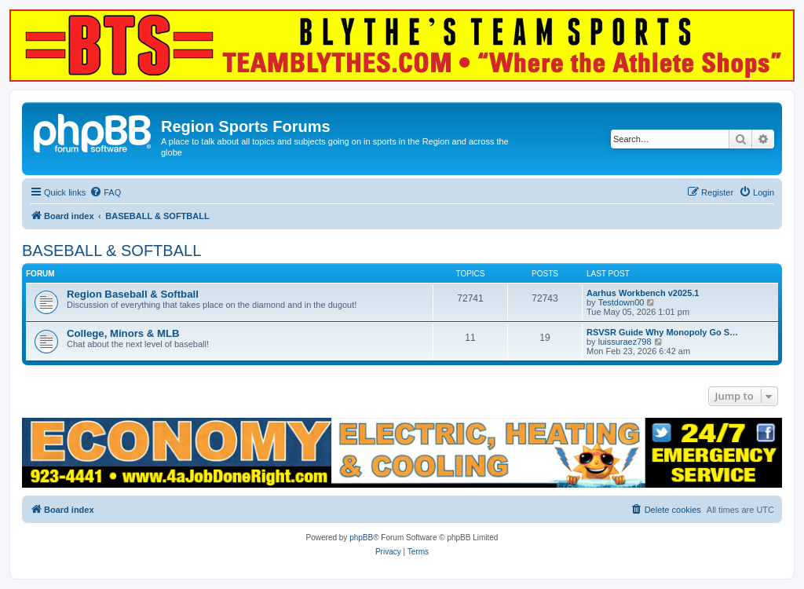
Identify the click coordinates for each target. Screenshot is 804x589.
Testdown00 (621, 302)
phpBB (361, 537)
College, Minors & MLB (123, 333)
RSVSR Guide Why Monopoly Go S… (662, 332)
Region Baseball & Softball (133, 294)
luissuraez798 (625, 341)
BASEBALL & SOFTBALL (111, 250)
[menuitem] (105, 192)
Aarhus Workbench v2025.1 (643, 293)
